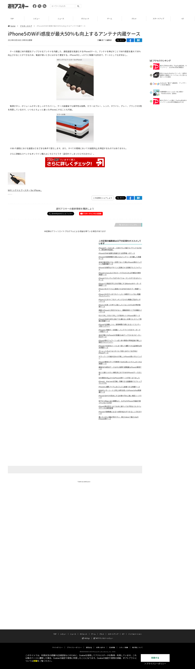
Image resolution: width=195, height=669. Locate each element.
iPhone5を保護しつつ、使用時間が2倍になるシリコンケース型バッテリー (120, 325)
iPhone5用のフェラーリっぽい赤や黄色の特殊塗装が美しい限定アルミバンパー (120, 341)
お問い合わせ (100, 633)
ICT (183, 18)
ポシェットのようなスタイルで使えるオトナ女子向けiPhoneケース (118, 352)
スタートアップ (158, 18)
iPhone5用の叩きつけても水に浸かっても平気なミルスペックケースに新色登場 (120, 407)
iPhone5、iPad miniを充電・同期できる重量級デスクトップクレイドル (120, 382)
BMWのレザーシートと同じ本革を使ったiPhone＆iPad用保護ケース (120, 391)
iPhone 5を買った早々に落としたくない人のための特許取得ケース (120, 305)
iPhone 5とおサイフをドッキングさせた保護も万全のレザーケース (120, 300)
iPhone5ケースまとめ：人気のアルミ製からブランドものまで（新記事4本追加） (120, 249)
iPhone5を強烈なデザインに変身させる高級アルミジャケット (120, 268)
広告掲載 (112, 633)
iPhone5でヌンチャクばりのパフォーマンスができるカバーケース (120, 279)
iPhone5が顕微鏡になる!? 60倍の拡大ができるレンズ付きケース (120, 412)
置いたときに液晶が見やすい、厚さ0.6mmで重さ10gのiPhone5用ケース (119, 418)
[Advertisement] (142, 6)
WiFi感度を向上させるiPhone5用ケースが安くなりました (119, 378)
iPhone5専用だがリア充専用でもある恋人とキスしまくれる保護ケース (120, 362)
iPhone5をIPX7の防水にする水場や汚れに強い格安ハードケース (120, 396)
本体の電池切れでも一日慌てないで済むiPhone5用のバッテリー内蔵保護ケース (120, 263)
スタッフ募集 (123, 633)
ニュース (61, 18)
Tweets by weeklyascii (84, 482)
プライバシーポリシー (74, 633)
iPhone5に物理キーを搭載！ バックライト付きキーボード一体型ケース (120, 330)
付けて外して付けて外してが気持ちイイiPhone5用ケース (119, 315)
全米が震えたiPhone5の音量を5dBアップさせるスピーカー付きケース (120, 336)
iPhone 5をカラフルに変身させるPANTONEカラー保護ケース (120, 289)
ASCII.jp (86, 623)
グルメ (134, 18)
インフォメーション (135, 619)
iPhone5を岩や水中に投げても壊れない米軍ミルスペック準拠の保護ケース (120, 320)
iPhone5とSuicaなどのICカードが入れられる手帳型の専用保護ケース (120, 273)
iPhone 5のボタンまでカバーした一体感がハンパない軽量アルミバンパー (120, 295)
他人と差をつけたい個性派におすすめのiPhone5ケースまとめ (120, 373)
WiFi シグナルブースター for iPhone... (25, 190)
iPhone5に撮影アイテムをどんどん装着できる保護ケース (119, 387)
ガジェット (85, 18)
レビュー (36, 18)
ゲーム (109, 18)
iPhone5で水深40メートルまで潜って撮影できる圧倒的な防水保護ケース (120, 346)
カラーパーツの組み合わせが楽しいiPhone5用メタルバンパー (120, 357)
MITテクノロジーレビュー (103, 623)
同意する (155, 658)
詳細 (35, 661)
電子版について (137, 633)
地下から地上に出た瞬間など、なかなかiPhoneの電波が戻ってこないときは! (120, 402)
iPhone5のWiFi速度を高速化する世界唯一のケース (117, 253)
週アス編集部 (106, 40)
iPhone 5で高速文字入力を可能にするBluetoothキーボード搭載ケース (120, 284)
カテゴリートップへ (128, 225)
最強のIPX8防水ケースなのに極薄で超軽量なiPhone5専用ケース (120, 368)
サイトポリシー (57, 633)
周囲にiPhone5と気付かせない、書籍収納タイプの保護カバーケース (120, 311)
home (11, 26)
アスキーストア (26, 26)
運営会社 (89, 633)
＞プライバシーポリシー (155, 664)
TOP (12, 18)
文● (99, 40)
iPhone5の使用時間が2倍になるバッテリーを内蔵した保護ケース (120, 257)
